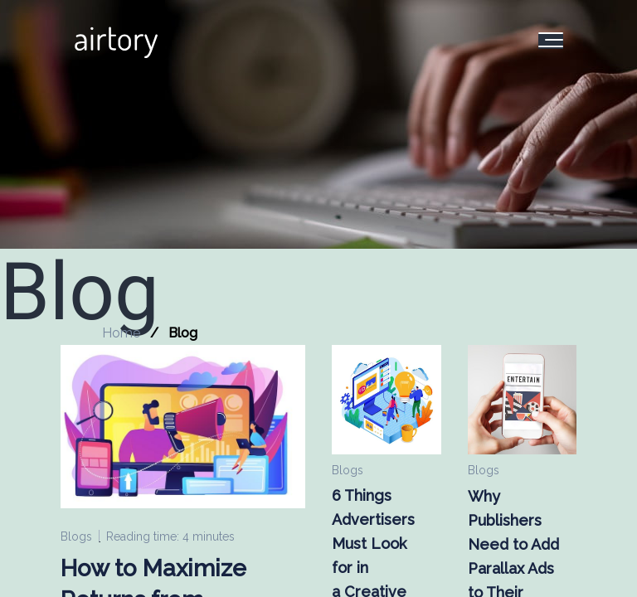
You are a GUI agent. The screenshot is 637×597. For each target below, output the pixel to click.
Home (121, 333)
